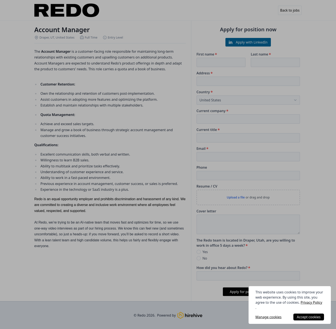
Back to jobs (290, 10)
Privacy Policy (311, 302)
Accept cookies (309, 317)
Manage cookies (268, 317)
